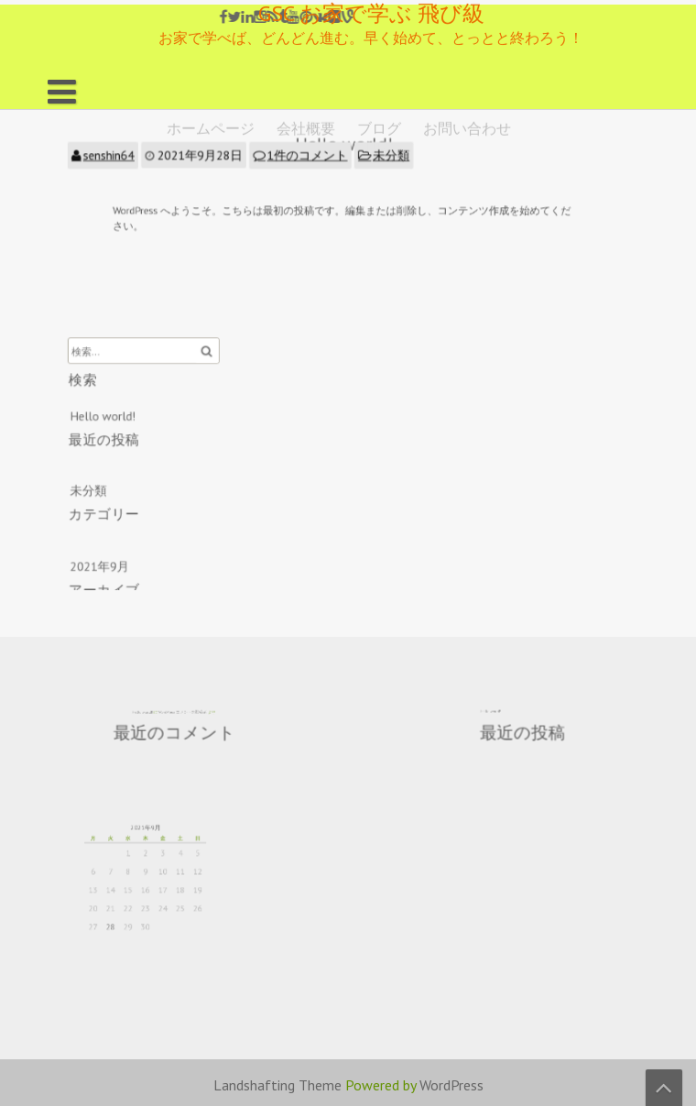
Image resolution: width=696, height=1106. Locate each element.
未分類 (388, 157)
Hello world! (122, 417)
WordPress (451, 1085)
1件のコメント (310, 157)
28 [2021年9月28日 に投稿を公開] (123, 916)
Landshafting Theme (277, 1085)
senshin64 (128, 157)
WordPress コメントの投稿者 (178, 710)
